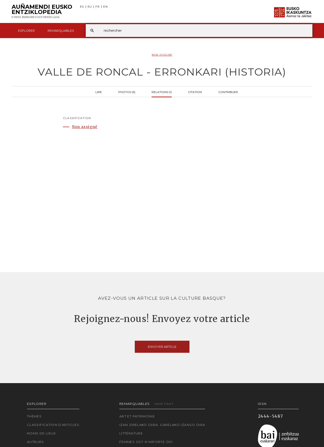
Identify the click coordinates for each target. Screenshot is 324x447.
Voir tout (163, 404)
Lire (98, 91)
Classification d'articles (53, 425)
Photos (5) (126, 91)
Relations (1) (162, 91)
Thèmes (34, 416)
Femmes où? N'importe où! (146, 442)
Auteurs (35, 442)
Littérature (131, 433)
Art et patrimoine (137, 416)
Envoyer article (162, 347)
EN (105, 6)
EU (90, 6)
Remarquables (61, 30)
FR (97, 6)
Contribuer (228, 91)
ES (82, 6)
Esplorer (26, 30)
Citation (195, 91)
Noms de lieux (41, 433)
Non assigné (162, 54)
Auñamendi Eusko (42, 11)
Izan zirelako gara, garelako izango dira (162, 425)
